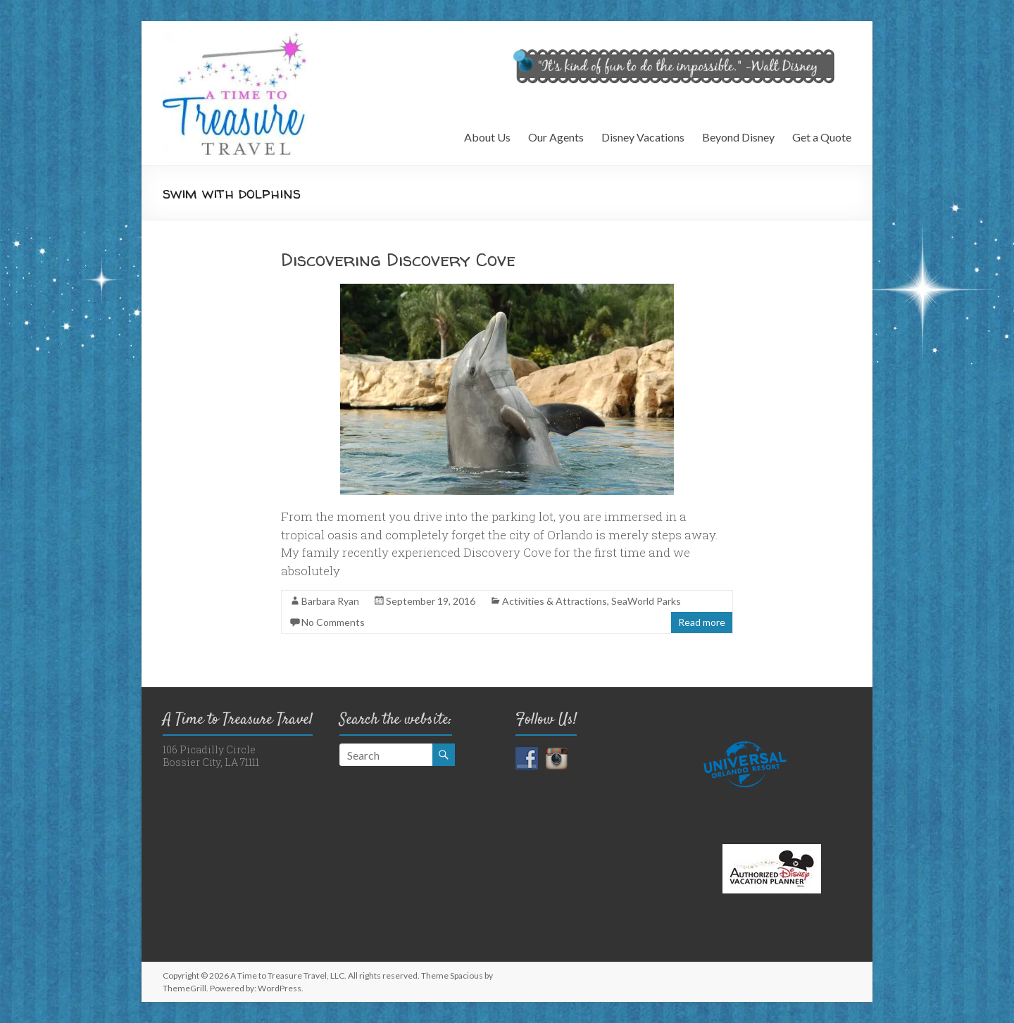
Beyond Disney (738, 137)
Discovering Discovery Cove (398, 259)
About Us (487, 137)
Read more (701, 622)
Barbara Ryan (330, 601)
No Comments (333, 622)
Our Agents (556, 137)
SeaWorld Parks (646, 601)
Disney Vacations (642, 137)
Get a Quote (821, 137)
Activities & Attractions (554, 601)
